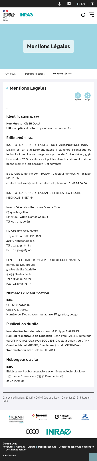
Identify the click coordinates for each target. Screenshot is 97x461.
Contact (20, 447)
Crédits (31, 447)
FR (78, 3)
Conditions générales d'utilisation (76, 447)
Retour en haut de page (94, 458)
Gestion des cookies (16, 449)
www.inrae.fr (9, 455)
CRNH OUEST (11, 74)
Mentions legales (47, 447)
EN (83, 3)
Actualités (8, 447)
